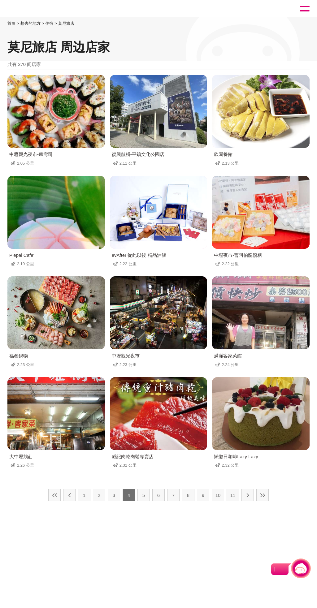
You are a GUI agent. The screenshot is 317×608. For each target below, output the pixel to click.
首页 (11, 23)
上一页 (69, 495)
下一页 (247, 495)
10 (218, 495)
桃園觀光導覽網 (30, 8)
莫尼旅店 (66, 23)
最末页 (262, 495)
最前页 (54, 495)
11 (233, 495)
